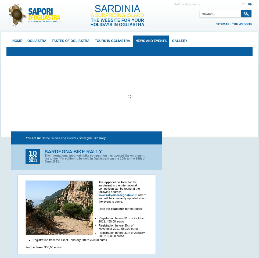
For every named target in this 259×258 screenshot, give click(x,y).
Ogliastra (36, 41)
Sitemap (222, 24)
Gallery (179, 41)
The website (242, 24)
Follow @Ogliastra (187, 4)
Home (17, 41)
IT (243, 4)
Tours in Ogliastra (112, 41)
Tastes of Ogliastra (70, 41)
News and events (151, 41)
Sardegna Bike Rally (92, 138)
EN (250, 4)
